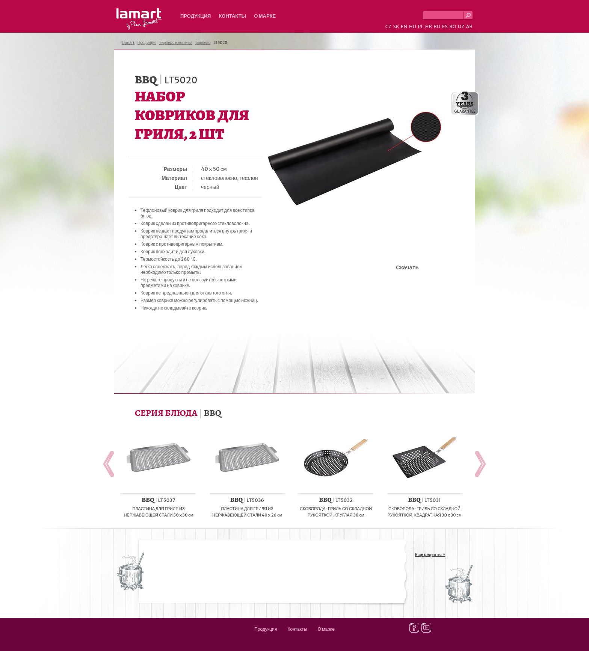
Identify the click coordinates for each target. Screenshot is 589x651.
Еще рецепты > (430, 554)
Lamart (139, 19)
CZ (388, 26)
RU (436, 26)
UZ (461, 26)
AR (469, 26)
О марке (265, 16)
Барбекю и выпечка (175, 42)
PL (420, 26)
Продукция (195, 16)
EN (404, 26)
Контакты (232, 16)
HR (428, 26)
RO (452, 26)
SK (396, 26)
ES (445, 26)
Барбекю (203, 42)
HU (412, 26)
